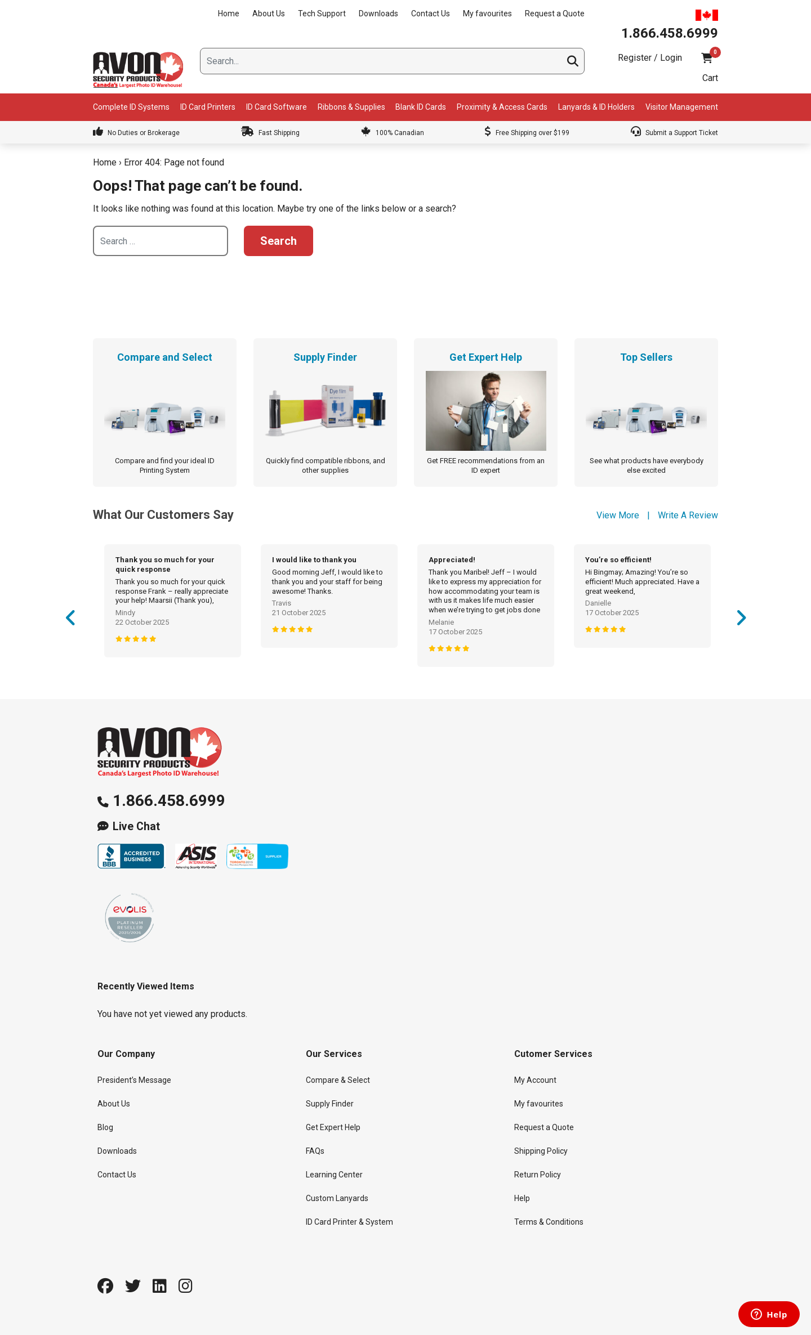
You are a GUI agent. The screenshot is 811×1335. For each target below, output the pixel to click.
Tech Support (322, 13)
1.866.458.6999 (169, 800)
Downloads (378, 13)
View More (617, 515)
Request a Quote (555, 13)
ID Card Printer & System (349, 1221)
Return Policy (537, 1174)
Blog (105, 1127)
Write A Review (688, 515)
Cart (710, 78)
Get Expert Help (333, 1127)
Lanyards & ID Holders (596, 106)
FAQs (315, 1150)
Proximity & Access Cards (502, 106)
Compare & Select (338, 1080)
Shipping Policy (541, 1150)
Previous (70, 621)
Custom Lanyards (337, 1198)
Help (522, 1198)
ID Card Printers (207, 106)
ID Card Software (276, 106)
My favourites (487, 13)
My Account (535, 1080)
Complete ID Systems (131, 106)
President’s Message (134, 1080)
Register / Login (650, 57)
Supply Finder (330, 1103)
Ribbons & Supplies (351, 106)
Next (740, 621)
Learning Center (334, 1174)
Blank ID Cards (420, 106)
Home (228, 13)
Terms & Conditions (548, 1221)
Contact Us (430, 13)
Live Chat (136, 826)
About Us (268, 13)
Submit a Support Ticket (674, 133)
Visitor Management (681, 106)
